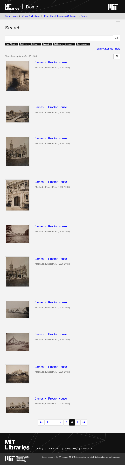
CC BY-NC (72, 457)
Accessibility (71, 448)
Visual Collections (31, 16)
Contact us (87, 448)
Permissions (54, 448)
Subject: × (24, 44)
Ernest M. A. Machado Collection (60, 16)
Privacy (39, 448)
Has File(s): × (11, 44)
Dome (32, 6)
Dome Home (11, 16)
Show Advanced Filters (108, 48)
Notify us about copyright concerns (107, 457)
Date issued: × (83, 44)
